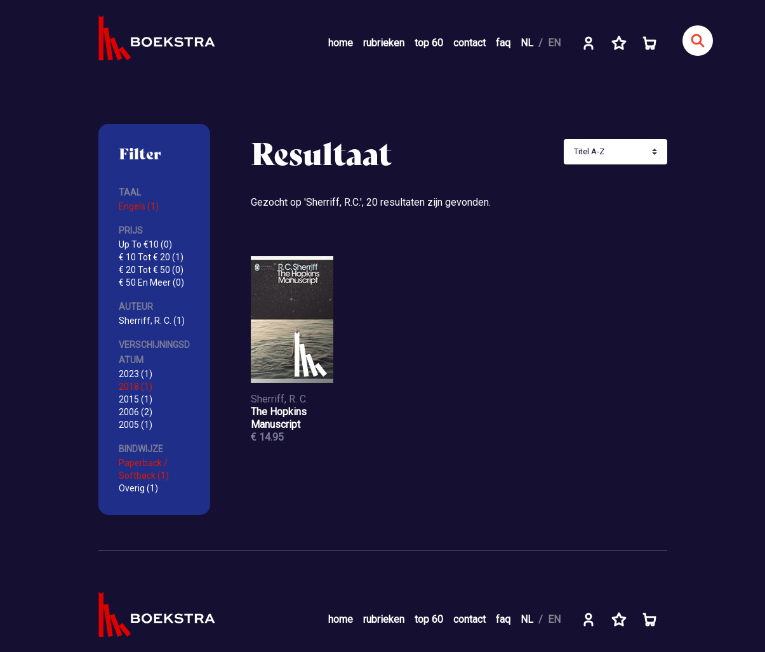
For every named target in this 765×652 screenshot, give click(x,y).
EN (554, 43)
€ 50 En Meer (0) (151, 282)
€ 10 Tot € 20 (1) (151, 257)
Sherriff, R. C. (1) (152, 321)
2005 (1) (135, 425)
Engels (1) (139, 206)
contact (469, 43)
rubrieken (383, 43)
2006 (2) (135, 412)
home (340, 43)
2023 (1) (135, 374)
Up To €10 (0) (145, 244)
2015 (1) (135, 399)
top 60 (429, 43)
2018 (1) (135, 387)
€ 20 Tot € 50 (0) (151, 270)
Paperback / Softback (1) (144, 469)
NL (527, 43)
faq (503, 43)
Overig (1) (138, 488)
